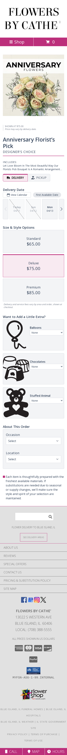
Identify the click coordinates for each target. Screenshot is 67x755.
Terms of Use (33, 740)
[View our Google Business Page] (30, 601)
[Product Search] (34, 517)
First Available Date (47, 194)
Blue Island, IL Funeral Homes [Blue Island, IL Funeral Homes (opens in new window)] (22, 709)
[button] (33, 670)
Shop (16, 42)
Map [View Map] (33, 751)
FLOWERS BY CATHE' (33, 18)
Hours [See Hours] (55, 751)
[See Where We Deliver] (33, 537)
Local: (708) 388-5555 (34, 629)
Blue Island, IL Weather (17, 721)
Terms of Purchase (44, 734)
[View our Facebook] (24, 601)
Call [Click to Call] (11, 751)
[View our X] (43, 601)
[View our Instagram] (37, 601)
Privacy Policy (17, 734)
